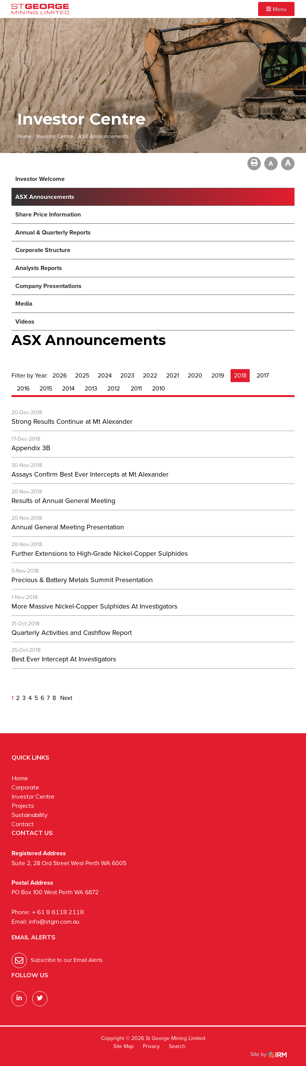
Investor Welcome (40, 178)
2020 (195, 375)
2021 (172, 375)
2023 (127, 375)
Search (177, 1046)
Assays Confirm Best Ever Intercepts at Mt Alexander (90, 474)
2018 (240, 375)
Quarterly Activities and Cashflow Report (71, 633)
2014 (68, 388)
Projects (22, 805)
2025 (82, 375)
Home (19, 778)
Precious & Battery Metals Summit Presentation (82, 580)
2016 (23, 388)
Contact (22, 824)
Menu (276, 9)
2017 (263, 375)
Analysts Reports (38, 268)
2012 (113, 388)
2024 (105, 375)
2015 (45, 388)
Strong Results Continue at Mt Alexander (72, 421)
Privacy (151, 1046)
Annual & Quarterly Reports (53, 232)
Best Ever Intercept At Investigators (63, 659)
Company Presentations (48, 286)
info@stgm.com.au (54, 921)
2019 (217, 375)
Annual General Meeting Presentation (67, 527)
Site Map (123, 1046)
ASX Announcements (44, 196)
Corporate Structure (42, 250)
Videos (24, 321)
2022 (150, 375)
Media (24, 303)
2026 (59, 375)
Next (65, 697)
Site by (268, 1054)
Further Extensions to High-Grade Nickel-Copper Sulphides (99, 553)
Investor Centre (32, 796)
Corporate (25, 787)
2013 (91, 388)
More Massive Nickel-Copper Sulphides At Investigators (94, 606)
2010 (158, 388)
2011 (136, 388)
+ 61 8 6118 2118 (58, 912)
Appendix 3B (30, 448)
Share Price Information (48, 214)
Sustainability (29, 815)
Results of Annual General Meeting (63, 501)
